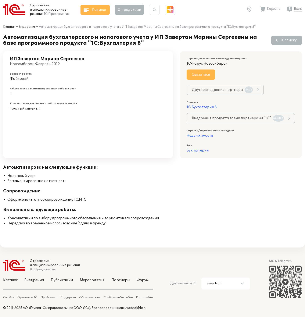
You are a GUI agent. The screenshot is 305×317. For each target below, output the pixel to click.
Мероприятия (92, 280)
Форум (142, 280)
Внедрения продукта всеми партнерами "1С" (238, 118)
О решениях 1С (27, 297)
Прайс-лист (49, 297)
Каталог (10, 280)
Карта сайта (144, 297)
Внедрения (27, 27)
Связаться (201, 74)
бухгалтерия (198, 150)
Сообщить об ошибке (118, 297)
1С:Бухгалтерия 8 (202, 107)
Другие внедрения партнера (222, 89)
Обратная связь (89, 297)
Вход (298, 9)
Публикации (62, 280)
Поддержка (68, 297)
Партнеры (120, 280)
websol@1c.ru (136, 308)
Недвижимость (200, 135)
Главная (9, 27)
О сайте (8, 297)
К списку (289, 40)
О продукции (129, 10)
